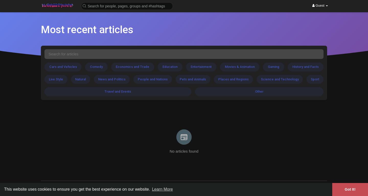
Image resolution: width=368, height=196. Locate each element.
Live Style (56, 79)
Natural (80, 79)
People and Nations (153, 79)
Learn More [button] (162, 189)
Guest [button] (320, 5)
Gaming (273, 67)
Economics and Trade (132, 67)
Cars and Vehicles (63, 67)
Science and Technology (280, 79)
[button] (127, 6)
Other (259, 91)
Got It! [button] (350, 189)
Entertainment (201, 67)
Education (170, 67)
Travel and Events (118, 91)
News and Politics (111, 79)
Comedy (96, 67)
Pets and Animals (193, 79)
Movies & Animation (240, 67)
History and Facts (305, 67)
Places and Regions (233, 79)
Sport (315, 79)
